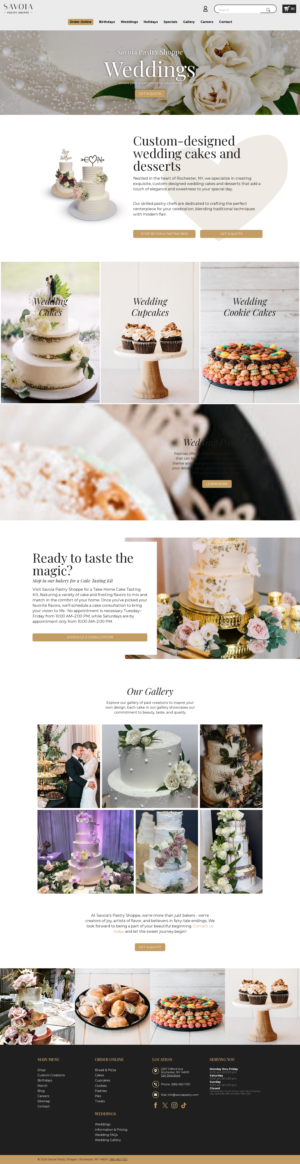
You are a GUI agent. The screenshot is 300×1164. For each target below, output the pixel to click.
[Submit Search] (268, 10)
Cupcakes (102, 1080)
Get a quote (150, 94)
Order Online (80, 22)
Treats (100, 1101)
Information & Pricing (111, 1130)
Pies (98, 1096)
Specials (170, 22)
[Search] (239, 10)
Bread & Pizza (105, 1070)
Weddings (129, 22)
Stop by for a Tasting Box (164, 234)
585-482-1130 (118, 1159)
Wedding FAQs (106, 1135)
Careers (207, 22)
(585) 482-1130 (180, 1084)
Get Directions (170, 1075)
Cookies (101, 1086)
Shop (42, 1070)
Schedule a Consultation (90, 637)
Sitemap (44, 1101)
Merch (42, 1086)
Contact (225, 22)
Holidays (151, 22)
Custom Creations (51, 1075)
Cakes (99, 1075)
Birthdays (107, 22)
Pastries (101, 1091)
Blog (41, 1091)
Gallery (189, 22)
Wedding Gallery (108, 1140)
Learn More (217, 484)
